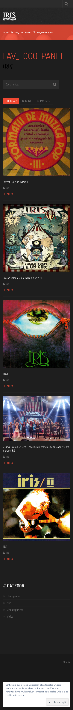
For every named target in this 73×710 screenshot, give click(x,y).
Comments (43, 101)
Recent (26, 101)
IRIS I (5, 373)
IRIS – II (6, 546)
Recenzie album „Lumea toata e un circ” (22, 277)
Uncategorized (15, 610)
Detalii (6, 194)
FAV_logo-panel (23, 32)
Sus (65, 662)
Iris (7, 187)
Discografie (13, 596)
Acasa (6, 32)
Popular (11, 101)
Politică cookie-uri (17, 695)
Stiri (9, 603)
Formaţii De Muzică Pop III (15, 181)
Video (10, 616)
